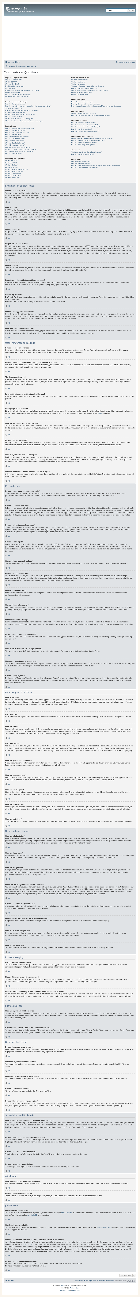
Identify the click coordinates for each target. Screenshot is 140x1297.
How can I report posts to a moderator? (18, 147)
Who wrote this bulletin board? (81, 161)
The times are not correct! (13, 108)
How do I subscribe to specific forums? (84, 143)
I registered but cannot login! (14, 86)
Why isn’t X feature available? (81, 163)
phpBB (99, 413)
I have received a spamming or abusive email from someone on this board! (96, 106)
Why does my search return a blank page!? (85, 127)
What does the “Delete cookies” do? (17, 96)
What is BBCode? (11, 161)
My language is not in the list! (15, 112)
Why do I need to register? (14, 80)
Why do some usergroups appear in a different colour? (89, 90)
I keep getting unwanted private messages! (85, 104)
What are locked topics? (13, 175)
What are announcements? (14, 171)
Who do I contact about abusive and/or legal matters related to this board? (96, 165)
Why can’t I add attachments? (15, 143)
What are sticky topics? (13, 173)
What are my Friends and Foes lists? (83, 113)
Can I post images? (11, 167)
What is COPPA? (11, 82)
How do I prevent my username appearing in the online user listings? (28, 106)
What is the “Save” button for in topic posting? (20, 149)
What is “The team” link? (79, 94)
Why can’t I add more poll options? (16, 136)
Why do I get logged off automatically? (18, 94)
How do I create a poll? (13, 134)
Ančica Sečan (74, 1288)
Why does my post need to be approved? (19, 151)
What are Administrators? (79, 80)
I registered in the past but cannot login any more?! (22, 90)
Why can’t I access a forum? (14, 141)
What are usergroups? (78, 84)
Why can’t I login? (11, 88)
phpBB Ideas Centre (104, 1227)
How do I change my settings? (15, 104)
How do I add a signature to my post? (17, 132)
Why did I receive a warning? (15, 145)
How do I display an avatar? (14, 116)
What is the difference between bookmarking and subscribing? (92, 138)
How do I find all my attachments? (82, 154)
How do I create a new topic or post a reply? (20, 128)
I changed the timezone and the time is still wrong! (22, 110)
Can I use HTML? (11, 163)
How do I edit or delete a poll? (15, 139)
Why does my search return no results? (84, 125)
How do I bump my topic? (13, 153)
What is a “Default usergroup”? (81, 92)
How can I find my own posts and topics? (85, 131)
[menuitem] (17, 62)
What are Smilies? (11, 165)
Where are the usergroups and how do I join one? (88, 86)
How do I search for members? (81, 129)
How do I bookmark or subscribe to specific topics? (88, 140)
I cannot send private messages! (82, 102)
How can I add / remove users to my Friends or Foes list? (90, 115)
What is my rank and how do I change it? (19, 119)
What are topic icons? (12, 178)
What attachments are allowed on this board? (86, 152)
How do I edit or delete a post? (15, 130)
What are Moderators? (78, 82)
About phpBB (32, 1215)
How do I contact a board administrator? (84, 168)
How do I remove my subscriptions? (83, 145)
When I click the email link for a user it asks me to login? (24, 121)
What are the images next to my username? (20, 114)
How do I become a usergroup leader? (84, 88)
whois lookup (29, 1244)
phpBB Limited (66, 1213)
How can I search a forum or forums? (83, 122)
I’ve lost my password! (12, 92)
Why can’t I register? (12, 84)
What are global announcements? (16, 169)
